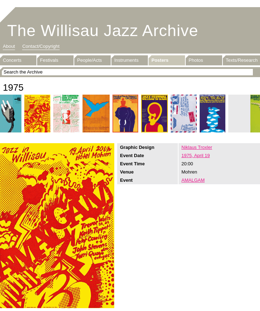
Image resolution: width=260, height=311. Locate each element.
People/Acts (89, 60)
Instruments (126, 60)
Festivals (49, 60)
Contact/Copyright (40, 46)
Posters (160, 60)
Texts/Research (242, 60)
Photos (196, 60)
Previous (6, 113)
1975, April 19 (195, 155)
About (9, 46)
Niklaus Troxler (196, 147)
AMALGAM (193, 180)
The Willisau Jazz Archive (102, 30)
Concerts (12, 60)
